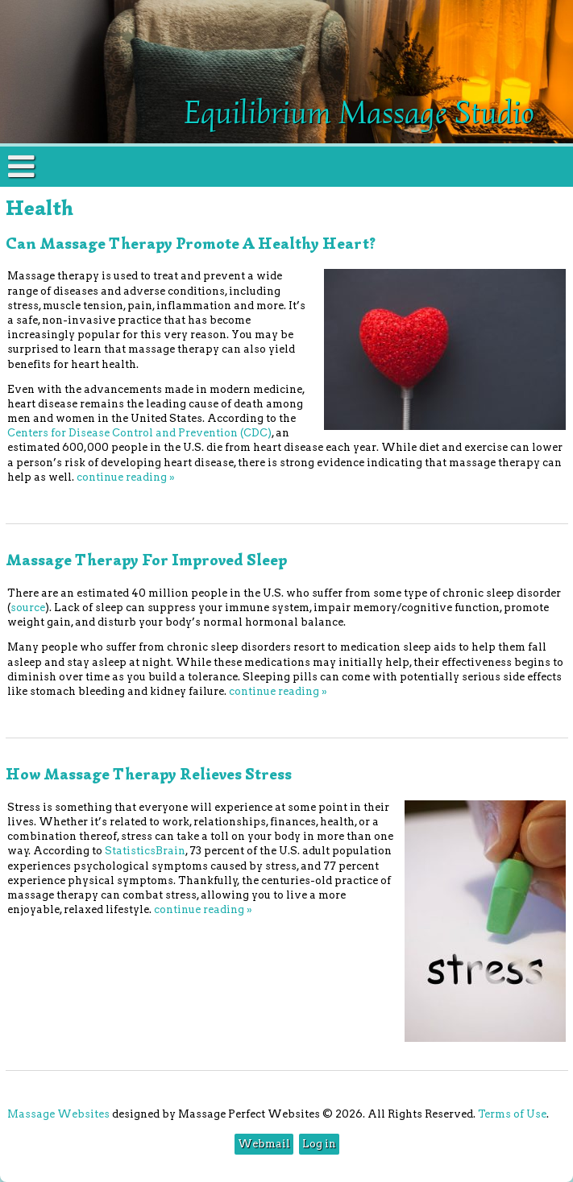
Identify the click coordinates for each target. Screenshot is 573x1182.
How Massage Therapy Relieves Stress (149, 774)
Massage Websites (58, 1114)
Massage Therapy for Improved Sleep (146, 560)
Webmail (264, 1144)
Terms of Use (512, 1114)
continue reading (126, 477)
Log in (319, 1144)
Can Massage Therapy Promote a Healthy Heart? (191, 244)
